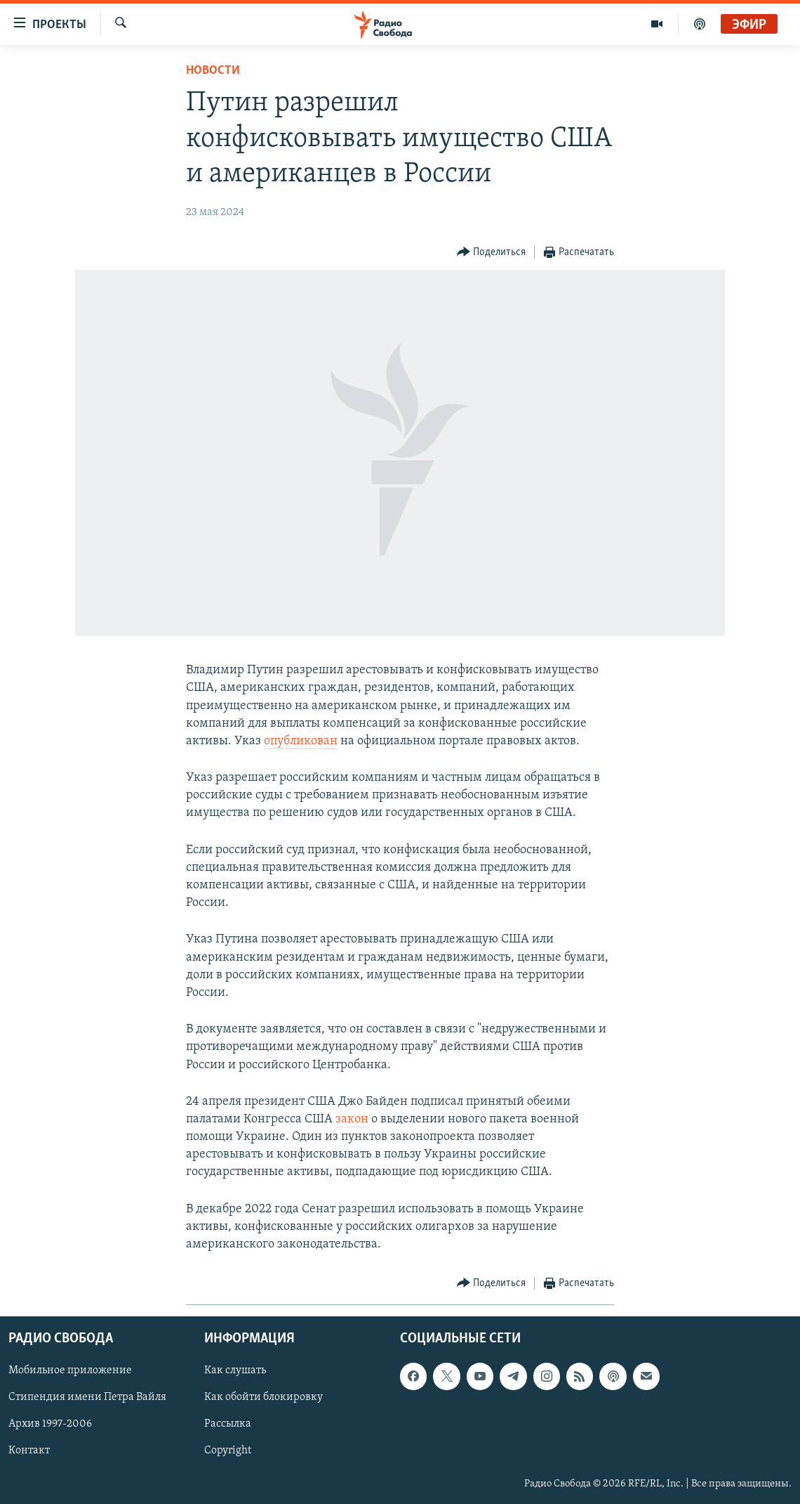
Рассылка (227, 1424)
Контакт (29, 1451)
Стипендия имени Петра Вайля (87, 1397)
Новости (213, 70)
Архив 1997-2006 (50, 1424)
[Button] (491, 252)
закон (351, 1119)
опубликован (301, 741)
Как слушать (235, 1371)
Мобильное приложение (70, 1371)
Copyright (227, 1451)
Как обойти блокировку (263, 1397)
